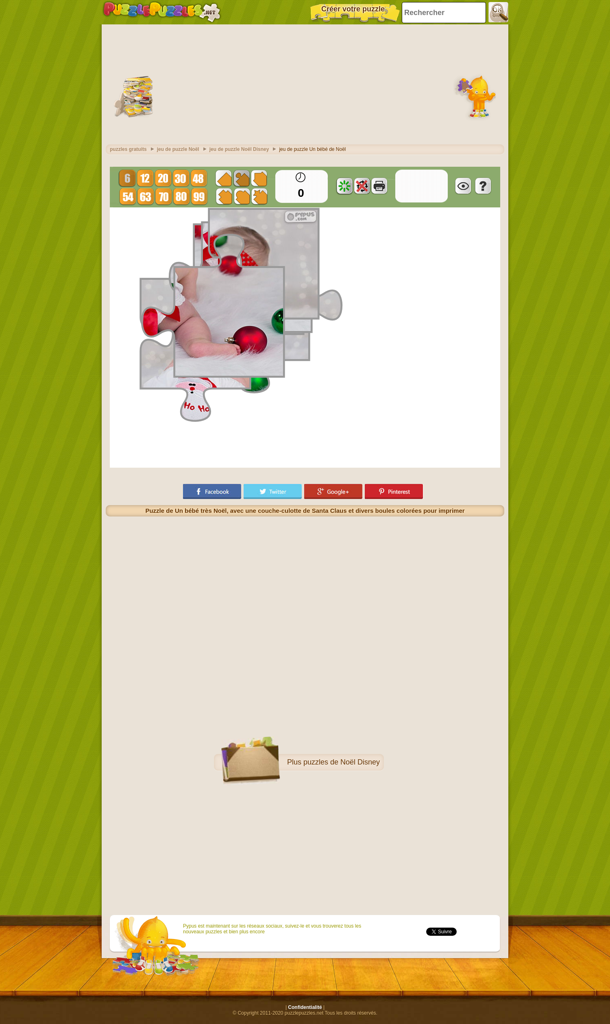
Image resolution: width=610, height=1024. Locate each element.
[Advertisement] (305, 83)
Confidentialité (305, 1007)
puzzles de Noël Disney (341, 762)
